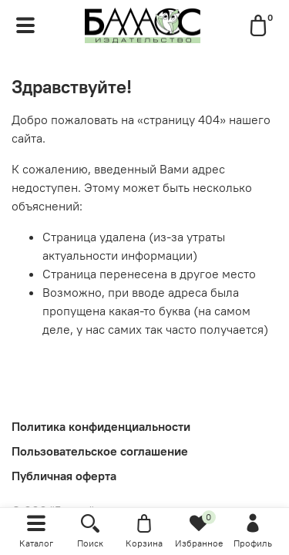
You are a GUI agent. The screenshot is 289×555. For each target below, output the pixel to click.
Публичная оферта (64, 475)
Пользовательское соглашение (100, 451)
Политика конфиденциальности (101, 426)
